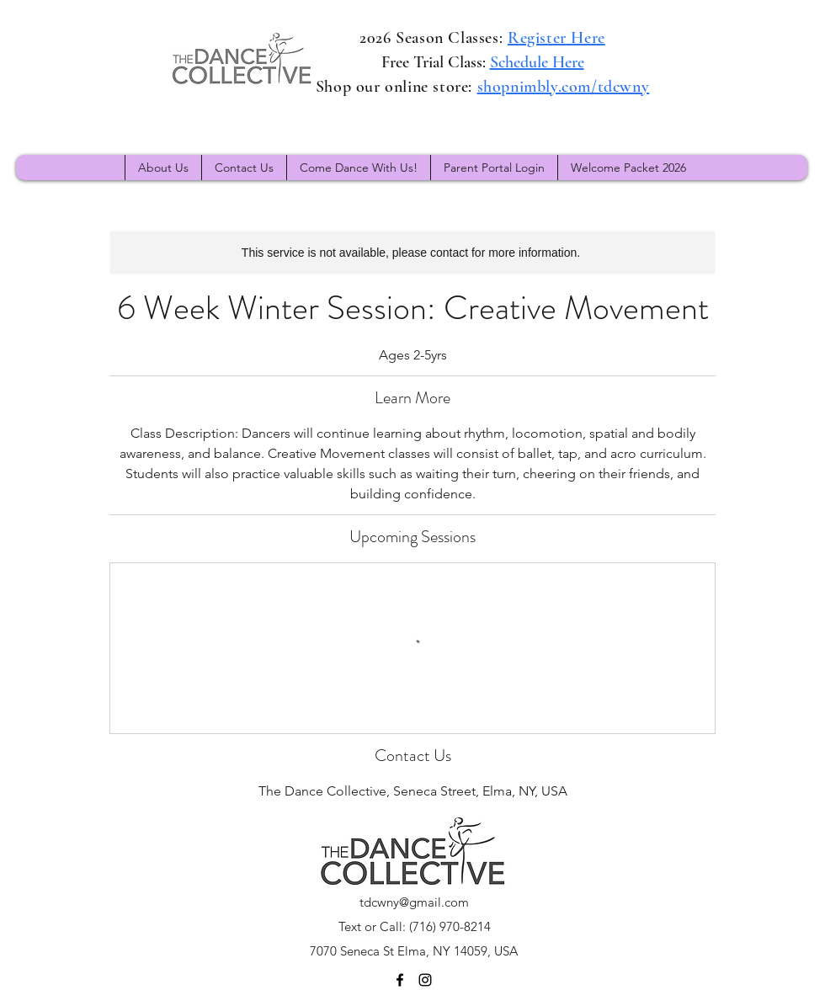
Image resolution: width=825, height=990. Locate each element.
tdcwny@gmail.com (414, 902)
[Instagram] (425, 979)
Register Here (556, 38)
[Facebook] (399, 979)
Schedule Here (537, 62)
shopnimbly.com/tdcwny (563, 87)
